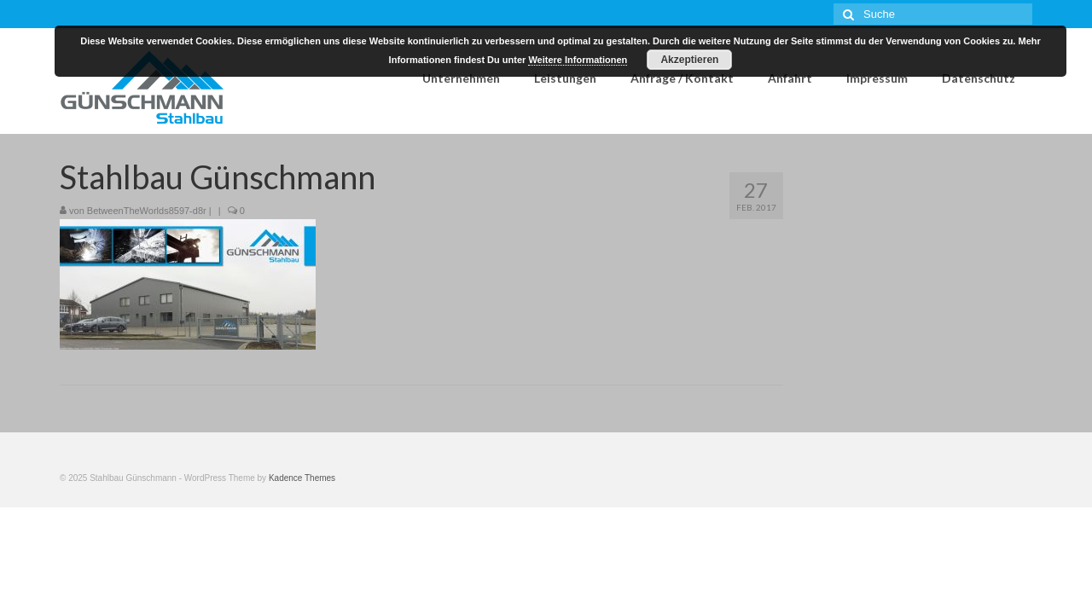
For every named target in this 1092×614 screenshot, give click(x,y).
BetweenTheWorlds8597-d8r (146, 211)
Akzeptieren (689, 60)
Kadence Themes (302, 478)
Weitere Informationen (577, 60)
